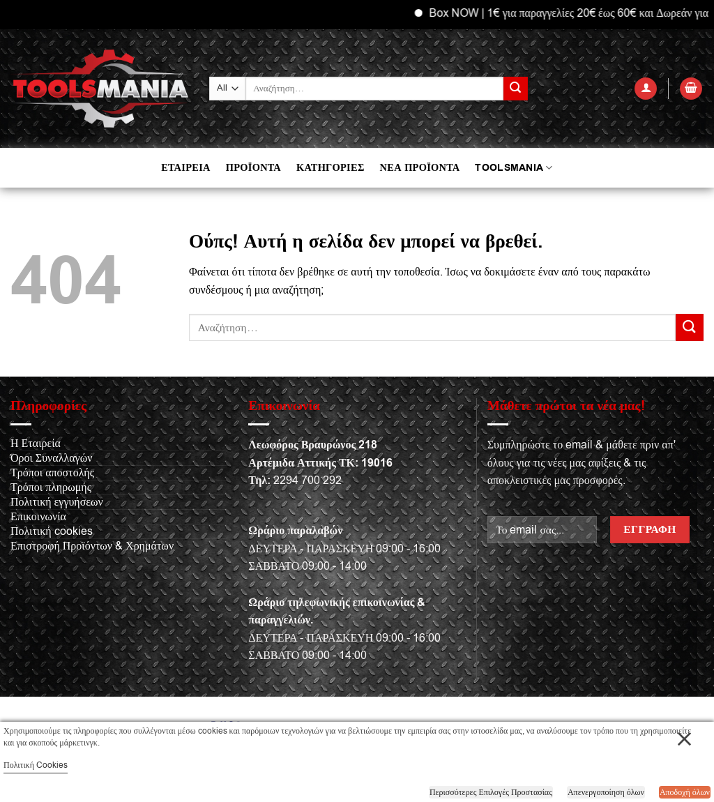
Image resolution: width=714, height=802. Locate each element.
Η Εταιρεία (35, 444)
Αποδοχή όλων (685, 792)
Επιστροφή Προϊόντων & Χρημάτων (92, 546)
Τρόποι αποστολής (52, 473)
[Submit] (515, 88)
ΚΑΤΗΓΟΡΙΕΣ (330, 167)
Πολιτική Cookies (35, 765)
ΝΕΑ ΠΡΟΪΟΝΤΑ (420, 167)
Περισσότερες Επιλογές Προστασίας (491, 792)
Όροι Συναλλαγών (51, 458)
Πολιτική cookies (51, 531)
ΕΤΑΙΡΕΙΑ (185, 167)
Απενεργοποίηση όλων (606, 792)
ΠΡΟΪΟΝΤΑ (253, 167)
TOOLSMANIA (513, 167)
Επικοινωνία (38, 517)
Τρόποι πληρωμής (50, 487)
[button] (646, 88)
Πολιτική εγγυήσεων (56, 502)
